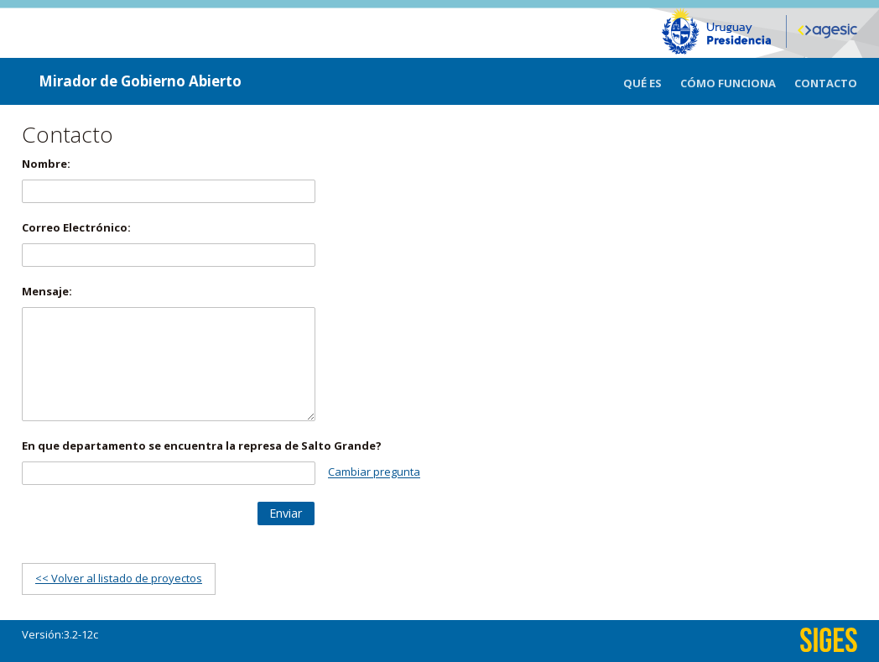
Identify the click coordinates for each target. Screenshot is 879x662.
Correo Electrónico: (76, 227)
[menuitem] (651, 81)
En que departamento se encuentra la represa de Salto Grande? (202, 445)
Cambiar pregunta (374, 472)
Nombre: (46, 163)
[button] (286, 513)
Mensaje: (47, 291)
